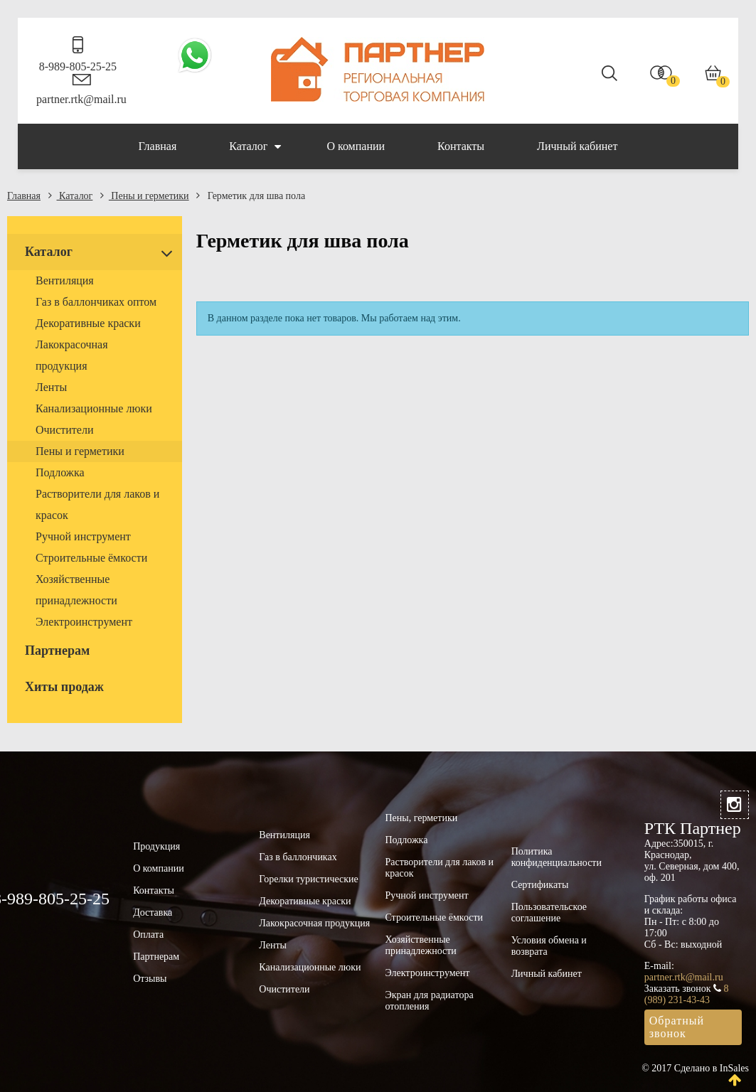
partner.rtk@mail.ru (81, 99)
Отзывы (149, 978)
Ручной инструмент (426, 895)
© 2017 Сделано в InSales (695, 1068)
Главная (158, 146)
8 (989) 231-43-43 (686, 994)
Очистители (284, 989)
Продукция (156, 846)
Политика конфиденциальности (556, 857)
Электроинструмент (427, 973)
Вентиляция (284, 835)
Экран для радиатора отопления (429, 1001)
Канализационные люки (310, 967)
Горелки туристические (308, 879)
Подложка (406, 840)
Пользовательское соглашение (549, 912)
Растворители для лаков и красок (439, 868)
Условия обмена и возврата (549, 946)
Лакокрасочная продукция (314, 923)
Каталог (255, 146)
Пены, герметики (421, 818)
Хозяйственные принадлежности (420, 945)
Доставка (152, 912)
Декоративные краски (305, 901)
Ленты (273, 945)
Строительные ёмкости (434, 917)
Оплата (148, 934)
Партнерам (156, 956)
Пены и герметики (144, 196)
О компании (355, 146)
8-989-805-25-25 (78, 66)
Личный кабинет (577, 146)
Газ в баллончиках (297, 857)
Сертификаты (540, 884)
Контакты (460, 146)
